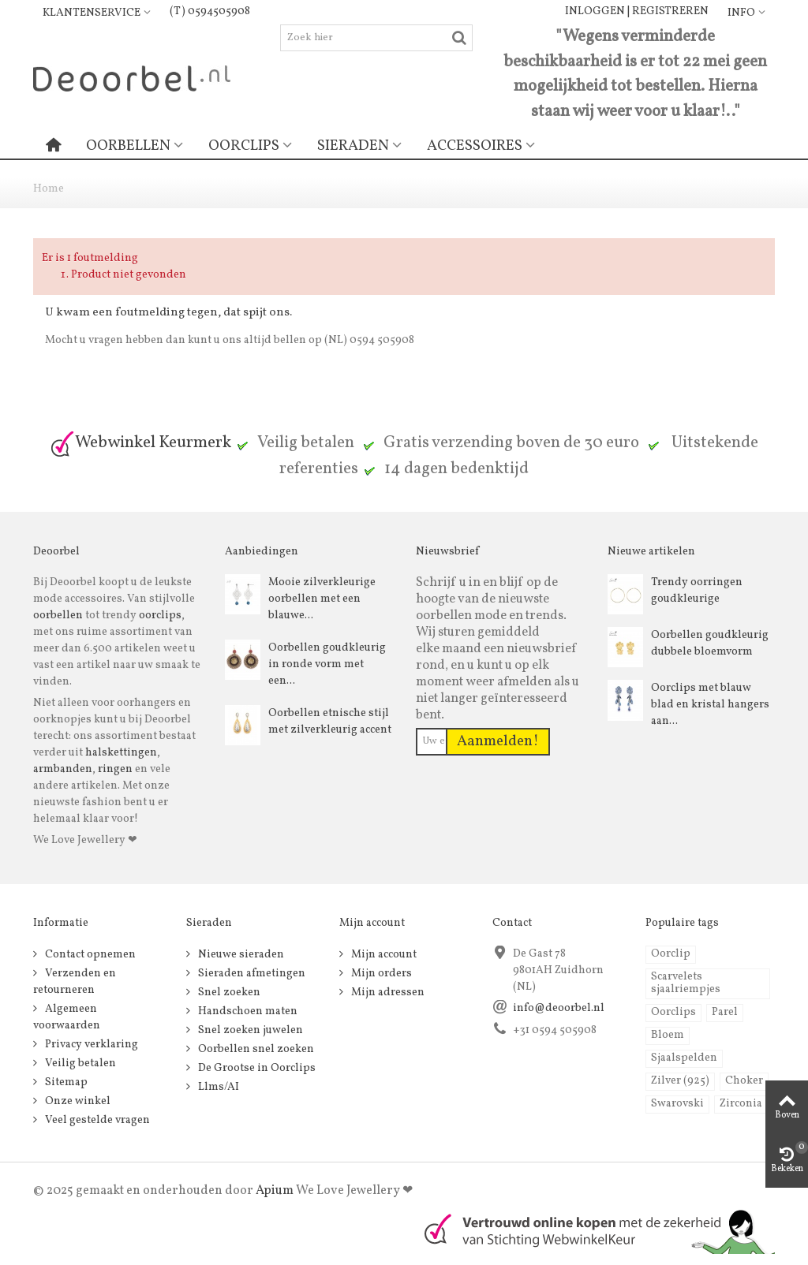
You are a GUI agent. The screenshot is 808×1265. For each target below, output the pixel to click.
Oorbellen (128, 146)
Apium (275, 1191)
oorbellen (58, 615)
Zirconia (741, 1103)
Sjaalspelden (684, 1057)
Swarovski (677, 1103)
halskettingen (121, 752)
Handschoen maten (246, 1011)
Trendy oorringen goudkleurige (697, 590)
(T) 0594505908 (210, 11)
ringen (115, 769)
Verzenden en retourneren (74, 982)
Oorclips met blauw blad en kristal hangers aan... (710, 705)
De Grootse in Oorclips (256, 1068)
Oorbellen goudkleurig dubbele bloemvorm (710, 643)
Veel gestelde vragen (96, 1120)
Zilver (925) (680, 1080)
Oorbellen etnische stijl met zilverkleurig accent (329, 721)
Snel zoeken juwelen (249, 1030)
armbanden (62, 769)
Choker (744, 1080)
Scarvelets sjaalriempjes (685, 983)
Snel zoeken (228, 992)
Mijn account (383, 954)
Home (48, 188)
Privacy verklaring (90, 1044)
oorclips (160, 615)
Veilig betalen (79, 1063)
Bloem (667, 1035)
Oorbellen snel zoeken (255, 1049)
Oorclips (243, 146)
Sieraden (353, 146)
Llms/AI (217, 1087)
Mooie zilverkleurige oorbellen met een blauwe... (322, 599)
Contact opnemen (89, 954)
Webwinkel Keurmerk (140, 442)
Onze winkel (76, 1101)
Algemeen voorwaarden (66, 1017)
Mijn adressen (387, 992)
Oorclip (670, 953)
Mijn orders (380, 973)
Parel (725, 1012)
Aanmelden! (498, 741)
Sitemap (65, 1082)
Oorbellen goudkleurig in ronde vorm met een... (327, 664)
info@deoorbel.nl (558, 1008)
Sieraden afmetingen (250, 973)
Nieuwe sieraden (240, 954)
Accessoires (474, 146)
